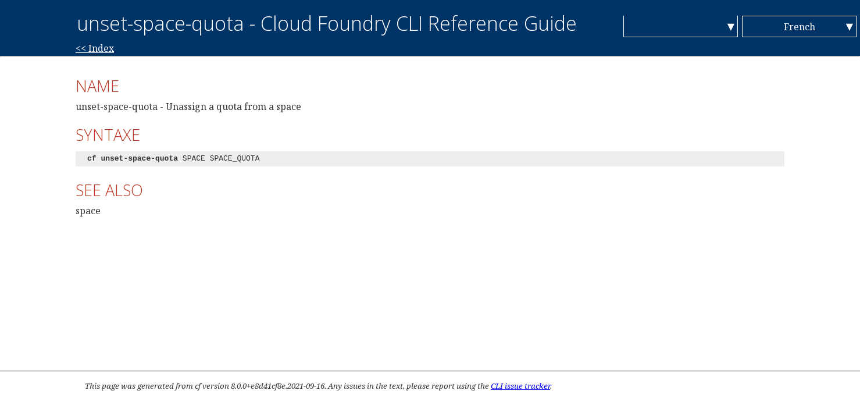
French (799, 26)
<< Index (95, 48)
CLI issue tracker (520, 386)
